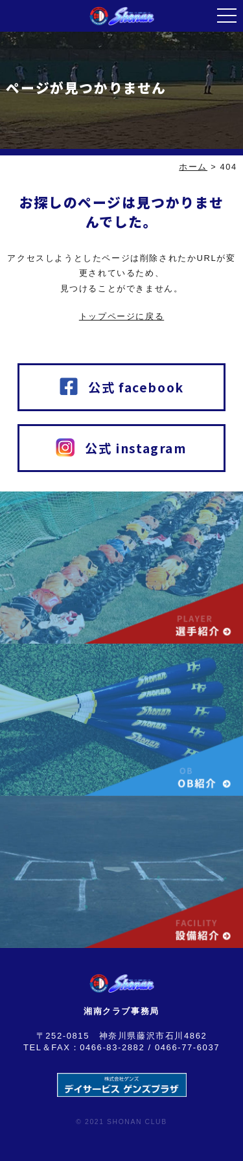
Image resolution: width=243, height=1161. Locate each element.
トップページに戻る (121, 316)
